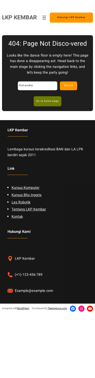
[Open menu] (44, 18)
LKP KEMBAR (19, 17)
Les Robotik (21, 208)
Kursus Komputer (25, 194)
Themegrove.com (57, 308)
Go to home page (47, 101)
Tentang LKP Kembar (29, 216)
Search (68, 85)
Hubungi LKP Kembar (71, 17)
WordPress (23, 308)
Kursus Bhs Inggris (26, 201)
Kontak (17, 223)
